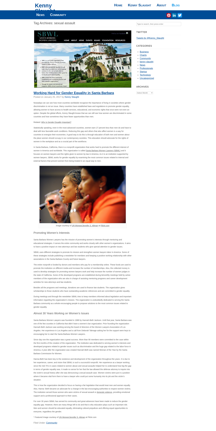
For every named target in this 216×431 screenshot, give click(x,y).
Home (118, 5)
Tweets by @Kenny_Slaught (150, 38)
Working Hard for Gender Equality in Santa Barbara (74, 93)
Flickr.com (105, 226)
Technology (145, 75)
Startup (143, 71)
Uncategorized (147, 78)
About (161, 5)
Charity (143, 55)
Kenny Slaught (45, 8)
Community (58, 15)
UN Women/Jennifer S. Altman (85, 226)
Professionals (146, 68)
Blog (176, 5)
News (40, 15)
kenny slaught (146, 62)
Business (144, 52)
